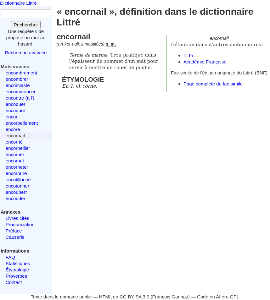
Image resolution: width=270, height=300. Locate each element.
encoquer (15, 104)
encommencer (21, 91)
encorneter (17, 167)
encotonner (17, 185)
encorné (14, 142)
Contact (14, 282)
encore (13, 129)
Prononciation (20, 224)
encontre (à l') (20, 98)
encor (12, 116)
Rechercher (26, 24)
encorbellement (22, 123)
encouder (15, 198)
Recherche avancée (26, 52)
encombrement (21, 72)
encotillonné (18, 179)
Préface (14, 230)
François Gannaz (170, 296)
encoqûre (15, 110)
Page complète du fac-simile (213, 83)
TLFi (188, 55)
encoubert (16, 192)
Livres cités (17, 218)
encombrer (17, 79)
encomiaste (18, 85)
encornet (15, 160)
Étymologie (17, 269)
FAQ (10, 257)
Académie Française (205, 61)
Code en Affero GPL (218, 296)
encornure (16, 173)
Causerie (15, 237)
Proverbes (16, 276)
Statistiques (18, 263)
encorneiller (18, 148)
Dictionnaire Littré (18, 3)
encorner (15, 154)
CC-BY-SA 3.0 (134, 296)
